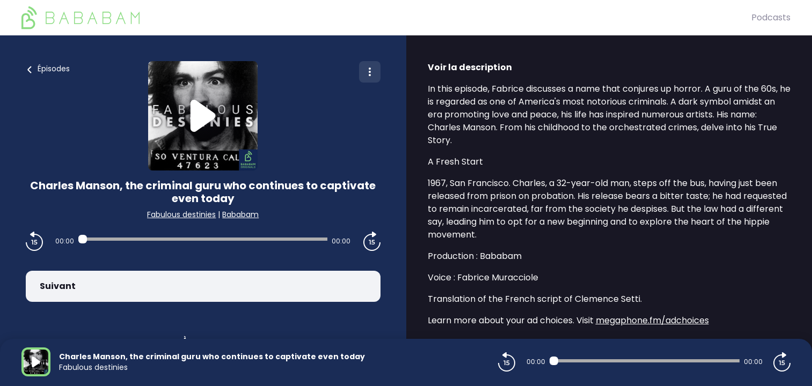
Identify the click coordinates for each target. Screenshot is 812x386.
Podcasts (771, 17)
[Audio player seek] (202, 239)
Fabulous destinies (181, 214)
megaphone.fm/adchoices (652, 320)
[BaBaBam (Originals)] (386, 17)
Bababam (240, 214)
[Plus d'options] (370, 72)
